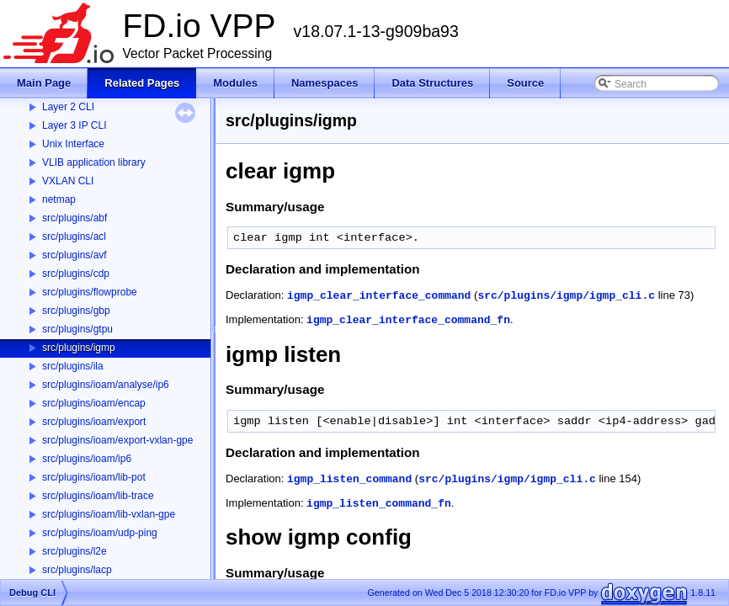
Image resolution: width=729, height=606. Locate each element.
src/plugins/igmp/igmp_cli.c (566, 296)
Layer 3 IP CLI (74, 125)
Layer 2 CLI (68, 107)
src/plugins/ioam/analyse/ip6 (105, 385)
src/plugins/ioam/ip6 (86, 459)
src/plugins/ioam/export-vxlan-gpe (117, 440)
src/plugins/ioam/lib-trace (98, 496)
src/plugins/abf (74, 218)
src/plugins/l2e (74, 551)
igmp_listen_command (349, 479)
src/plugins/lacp (77, 570)
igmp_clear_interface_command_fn (408, 320)
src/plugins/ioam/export (94, 422)
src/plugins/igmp (78, 348)
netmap (59, 199)
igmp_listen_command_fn (378, 503)
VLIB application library (94, 162)
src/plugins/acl (74, 236)
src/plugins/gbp (76, 310)
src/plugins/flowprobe (89, 292)
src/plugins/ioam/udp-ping (99, 533)
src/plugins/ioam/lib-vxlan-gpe (108, 514)
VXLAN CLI (67, 181)
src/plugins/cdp (75, 273)
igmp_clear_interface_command (379, 296)
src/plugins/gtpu (77, 329)
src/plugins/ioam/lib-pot (94, 477)
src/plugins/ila (73, 366)
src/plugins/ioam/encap (94, 403)
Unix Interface (73, 144)
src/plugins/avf (74, 255)
